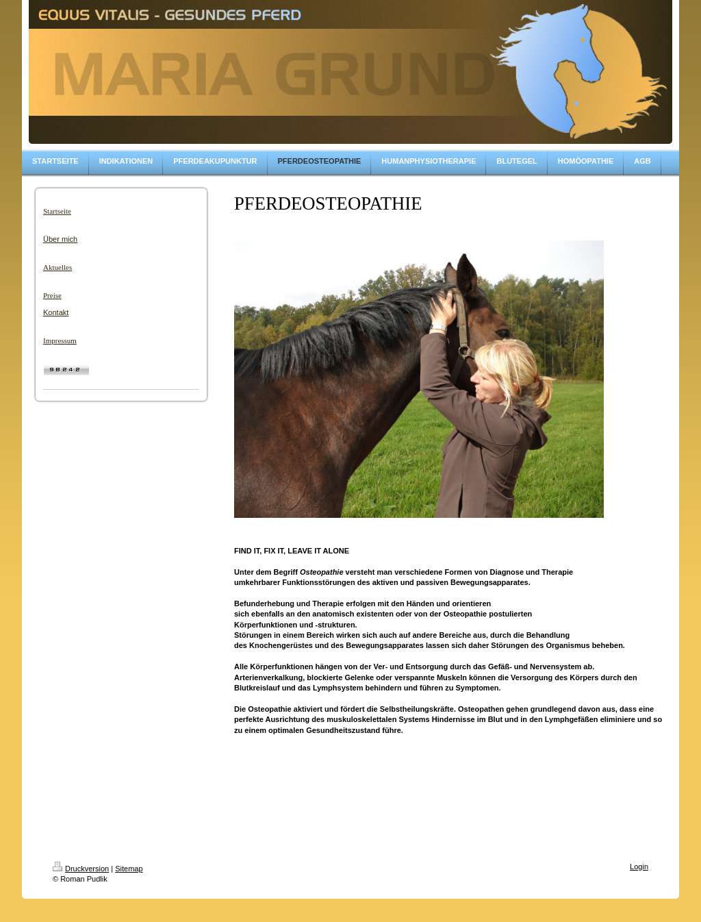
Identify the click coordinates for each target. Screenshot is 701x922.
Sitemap (128, 868)
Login (639, 866)
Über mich (60, 239)
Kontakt (55, 312)
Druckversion (81, 868)
